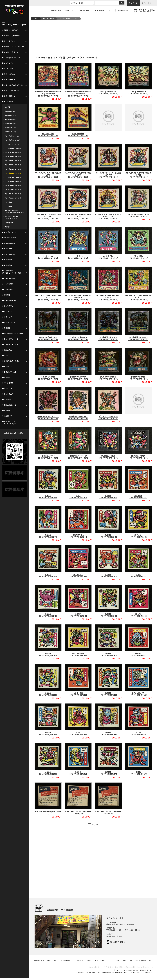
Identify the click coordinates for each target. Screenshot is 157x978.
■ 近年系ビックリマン (10, 52)
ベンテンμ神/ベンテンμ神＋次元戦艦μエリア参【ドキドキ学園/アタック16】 (108, 175)
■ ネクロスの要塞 (8, 243)
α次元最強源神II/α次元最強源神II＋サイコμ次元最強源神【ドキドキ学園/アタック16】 (78, 93)
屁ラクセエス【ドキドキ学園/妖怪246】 (78, 575)
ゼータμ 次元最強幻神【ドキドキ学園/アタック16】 (108, 92)
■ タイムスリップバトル (11, 91)
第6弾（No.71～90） (10, 132)
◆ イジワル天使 (7, 284)
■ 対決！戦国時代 (8, 96)
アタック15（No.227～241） (13, 169)
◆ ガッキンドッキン (9, 322)
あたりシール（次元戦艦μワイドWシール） (48, 812)
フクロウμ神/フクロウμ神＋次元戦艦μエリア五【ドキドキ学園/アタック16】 (48, 216)
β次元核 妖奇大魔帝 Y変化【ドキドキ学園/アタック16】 (108, 338)
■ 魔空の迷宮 (7, 265)
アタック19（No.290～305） (13, 186)
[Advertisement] (93, 38)
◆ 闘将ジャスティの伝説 (10, 361)
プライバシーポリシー (123, 960)
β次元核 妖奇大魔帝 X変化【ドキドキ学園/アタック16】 (78, 338)
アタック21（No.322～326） (13, 194)
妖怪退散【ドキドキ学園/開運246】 (48, 575)
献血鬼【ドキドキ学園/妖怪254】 (78, 733)
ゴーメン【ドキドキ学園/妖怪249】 (138, 615)
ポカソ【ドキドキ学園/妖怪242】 (78, 496)
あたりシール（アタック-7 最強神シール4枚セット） (78, 812)
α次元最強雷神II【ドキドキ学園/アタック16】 (78, 134)
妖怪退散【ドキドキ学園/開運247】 (108, 575)
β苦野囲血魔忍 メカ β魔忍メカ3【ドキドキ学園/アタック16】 (48, 417)
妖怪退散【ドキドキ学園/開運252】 (48, 694)
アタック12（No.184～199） (13, 157)
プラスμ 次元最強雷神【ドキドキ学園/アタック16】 (138, 92)
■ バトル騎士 (7, 248)
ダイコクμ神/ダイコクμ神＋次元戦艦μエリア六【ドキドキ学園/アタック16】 (78, 216)
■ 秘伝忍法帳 (7, 259)
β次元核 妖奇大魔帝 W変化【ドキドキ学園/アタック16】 (48, 338)
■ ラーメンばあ (7, 69)
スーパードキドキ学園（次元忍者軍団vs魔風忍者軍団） (14, 211)
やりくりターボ (110, 967)
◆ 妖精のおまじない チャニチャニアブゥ (10, 422)
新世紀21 (7, 227)
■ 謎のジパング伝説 (9, 237)
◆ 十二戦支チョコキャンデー (12, 333)
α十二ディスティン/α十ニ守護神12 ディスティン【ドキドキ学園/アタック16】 (138, 297)
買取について (70, 10)
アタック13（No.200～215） (13, 161)
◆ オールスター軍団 (9, 300)
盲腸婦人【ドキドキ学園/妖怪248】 (78, 615)
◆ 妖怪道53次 (7, 416)
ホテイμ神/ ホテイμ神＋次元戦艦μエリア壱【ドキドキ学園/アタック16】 (48, 175)
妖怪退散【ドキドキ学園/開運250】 (48, 654)
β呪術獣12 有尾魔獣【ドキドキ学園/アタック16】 (138, 378)
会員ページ (133, 3)
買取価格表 (84, 10)
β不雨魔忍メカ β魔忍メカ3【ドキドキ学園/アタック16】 (78, 417)
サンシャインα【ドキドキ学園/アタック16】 (48, 257)
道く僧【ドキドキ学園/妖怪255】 (138, 733)
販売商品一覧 (55, 10)
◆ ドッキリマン (7, 366)
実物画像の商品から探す (14, 433)
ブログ (110, 10)
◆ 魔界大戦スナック (9, 405)
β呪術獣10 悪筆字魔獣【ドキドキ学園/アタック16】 (78, 378)
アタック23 (8, 202)
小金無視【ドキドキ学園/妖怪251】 (138, 654)
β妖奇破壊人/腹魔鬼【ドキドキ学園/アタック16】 (138, 457)
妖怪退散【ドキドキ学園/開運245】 (108, 536)
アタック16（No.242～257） (68, 18)
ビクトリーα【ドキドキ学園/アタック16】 (78, 257)
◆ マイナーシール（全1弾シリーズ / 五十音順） (12, 271)
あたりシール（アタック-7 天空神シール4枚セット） (108, 812)
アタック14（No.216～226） (13, 165)
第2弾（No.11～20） (10, 115)
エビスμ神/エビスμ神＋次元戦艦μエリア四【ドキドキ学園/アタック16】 (138, 175)
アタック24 (8, 206)
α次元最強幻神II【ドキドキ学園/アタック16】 (48, 134)
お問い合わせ (123, 10)
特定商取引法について (144, 960)
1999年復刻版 (9, 223)
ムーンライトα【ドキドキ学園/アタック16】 (108, 257)
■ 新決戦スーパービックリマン (13, 47)
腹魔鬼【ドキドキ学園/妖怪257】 (138, 773)
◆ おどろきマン (7, 306)
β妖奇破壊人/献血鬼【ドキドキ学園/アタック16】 (108, 457)
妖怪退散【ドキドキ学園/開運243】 (108, 496)
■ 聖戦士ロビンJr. (8, 74)
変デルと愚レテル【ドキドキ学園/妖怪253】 (138, 694)
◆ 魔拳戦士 (6, 410)
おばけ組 (7, 107)
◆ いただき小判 (7, 289)
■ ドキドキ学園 (48, 18)
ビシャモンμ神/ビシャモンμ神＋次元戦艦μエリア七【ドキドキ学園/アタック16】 (108, 216)
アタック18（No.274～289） (13, 181)
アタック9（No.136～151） (12, 144)
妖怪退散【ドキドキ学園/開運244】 (48, 536)
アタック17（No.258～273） (13, 177)
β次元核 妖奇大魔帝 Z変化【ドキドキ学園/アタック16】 (138, 338)
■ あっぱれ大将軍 (8, 80)
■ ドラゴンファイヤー (10, 232)
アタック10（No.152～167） (13, 148)
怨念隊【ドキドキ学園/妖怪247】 (138, 575)
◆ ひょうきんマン (8, 394)
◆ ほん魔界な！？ (8, 399)
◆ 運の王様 (6, 295)
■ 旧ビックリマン (8, 41)
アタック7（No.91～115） (12, 136)
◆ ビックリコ (7, 388)
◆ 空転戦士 (6, 328)
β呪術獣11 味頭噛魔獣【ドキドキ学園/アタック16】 (108, 378)
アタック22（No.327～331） (13, 198)
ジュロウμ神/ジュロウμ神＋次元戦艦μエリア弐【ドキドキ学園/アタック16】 (78, 175)
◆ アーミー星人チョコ (10, 278)
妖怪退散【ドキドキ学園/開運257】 (108, 773)
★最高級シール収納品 (10, 30)
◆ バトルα (6, 377)
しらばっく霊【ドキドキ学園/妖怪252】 (78, 694)
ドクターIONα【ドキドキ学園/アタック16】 (138, 257)
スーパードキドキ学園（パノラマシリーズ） (11, 218)
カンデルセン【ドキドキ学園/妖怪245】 (138, 536)
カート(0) (147, 3)
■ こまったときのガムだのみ (12, 85)
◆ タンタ (5, 355)
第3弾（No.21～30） (10, 119)
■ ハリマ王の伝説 (8, 254)
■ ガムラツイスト (8, 63)
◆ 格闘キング (7, 317)
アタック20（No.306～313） (13, 190)
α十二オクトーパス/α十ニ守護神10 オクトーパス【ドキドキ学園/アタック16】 (78, 297)
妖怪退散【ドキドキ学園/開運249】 (108, 615)
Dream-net (147, 967)
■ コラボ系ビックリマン (11, 58)
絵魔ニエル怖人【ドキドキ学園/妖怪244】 (78, 536)
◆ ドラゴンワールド (9, 372)
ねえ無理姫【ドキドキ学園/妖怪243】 (138, 496)
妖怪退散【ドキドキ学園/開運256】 (48, 773)
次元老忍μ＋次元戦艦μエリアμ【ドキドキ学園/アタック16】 (138, 215)
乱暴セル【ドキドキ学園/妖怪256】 (78, 773)
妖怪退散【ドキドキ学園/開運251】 (108, 654)
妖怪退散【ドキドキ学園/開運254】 (48, 733)
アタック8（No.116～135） (12, 140)
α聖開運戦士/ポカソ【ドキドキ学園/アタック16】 (48, 457)
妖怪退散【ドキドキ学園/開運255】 (108, 733)
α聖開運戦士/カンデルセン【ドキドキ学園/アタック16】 (78, 457)
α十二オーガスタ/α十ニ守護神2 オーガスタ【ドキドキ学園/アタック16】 (48, 297)
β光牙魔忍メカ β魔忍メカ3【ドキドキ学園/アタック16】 (108, 417)
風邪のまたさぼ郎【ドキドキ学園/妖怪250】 (78, 654)
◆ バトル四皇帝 (7, 383)
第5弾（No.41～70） (10, 128)
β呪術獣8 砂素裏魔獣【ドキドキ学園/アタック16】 (48, 378)
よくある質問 (98, 10)
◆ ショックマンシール (10, 339)
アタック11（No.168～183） (13, 152)
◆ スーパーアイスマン (10, 344)
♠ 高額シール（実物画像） (11, 36)
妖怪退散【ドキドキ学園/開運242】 (48, 496)
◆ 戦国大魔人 (7, 350)
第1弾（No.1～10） (10, 111)
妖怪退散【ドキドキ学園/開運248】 (48, 615)
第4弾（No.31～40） (10, 123)
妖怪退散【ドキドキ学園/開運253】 (108, 694)
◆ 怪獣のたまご (7, 311)
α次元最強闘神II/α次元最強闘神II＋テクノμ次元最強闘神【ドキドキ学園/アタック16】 (48, 93)
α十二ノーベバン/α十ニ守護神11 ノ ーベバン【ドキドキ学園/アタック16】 (108, 297)
